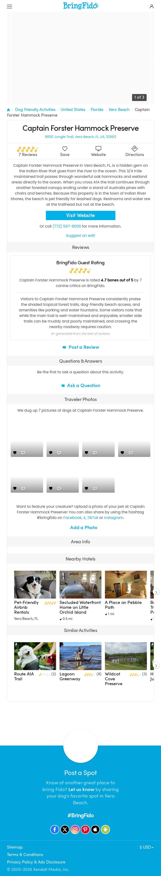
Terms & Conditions (25, 854)
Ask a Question (80, 385)
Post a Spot (80, 773)
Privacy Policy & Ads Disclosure (36, 862)
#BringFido (80, 815)
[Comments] (23, 452)
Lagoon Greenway (70, 676)
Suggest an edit (80, 235)
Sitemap (15, 847)
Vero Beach (119, 109)
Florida (97, 109)
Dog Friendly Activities (35, 109)
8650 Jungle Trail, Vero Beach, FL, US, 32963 (80, 137)
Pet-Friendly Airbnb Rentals (26, 607)
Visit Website (80, 215)
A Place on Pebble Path (123, 605)
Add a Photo (80, 527)
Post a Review (80, 347)
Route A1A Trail (24, 676)
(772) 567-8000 (67, 226)
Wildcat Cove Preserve (114, 679)
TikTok (92, 517)
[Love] (15, 452)
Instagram (113, 517)
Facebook (72, 517)
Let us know (81, 789)
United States (73, 109)
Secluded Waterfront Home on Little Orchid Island (80, 607)
